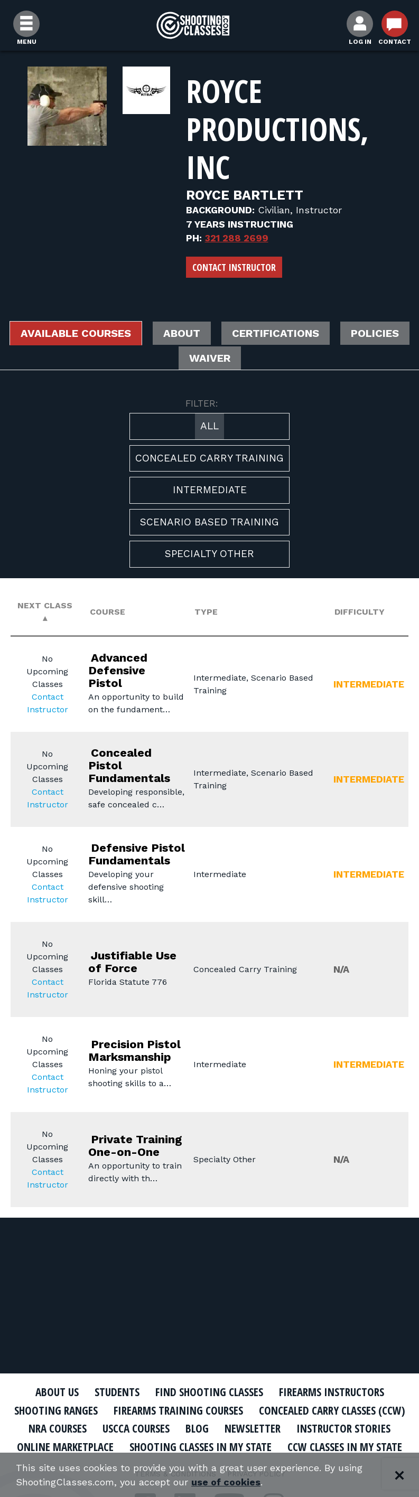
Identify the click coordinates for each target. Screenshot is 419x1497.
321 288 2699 (236, 237)
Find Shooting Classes (209, 1392)
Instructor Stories (343, 1428)
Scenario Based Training (209, 522)
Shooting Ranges (56, 1410)
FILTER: (201, 403)
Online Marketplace (65, 1446)
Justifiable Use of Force (132, 962)
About (181, 333)
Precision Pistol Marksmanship (134, 1050)
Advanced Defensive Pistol (117, 670)
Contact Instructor (234, 267)
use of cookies (225, 1481)
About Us (57, 1392)
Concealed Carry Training (209, 458)
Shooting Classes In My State (200, 1446)
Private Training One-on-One (135, 1146)
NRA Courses (58, 1428)
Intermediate (210, 490)
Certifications (275, 333)
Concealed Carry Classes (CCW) (332, 1410)
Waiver (209, 358)
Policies (375, 333)
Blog (197, 1428)
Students (117, 1392)
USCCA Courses (136, 1428)
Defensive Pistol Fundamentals (136, 854)
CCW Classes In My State (344, 1446)
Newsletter (253, 1428)
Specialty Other (209, 554)
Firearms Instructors (331, 1392)
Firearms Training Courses (178, 1410)
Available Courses (76, 333)
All (209, 426)
